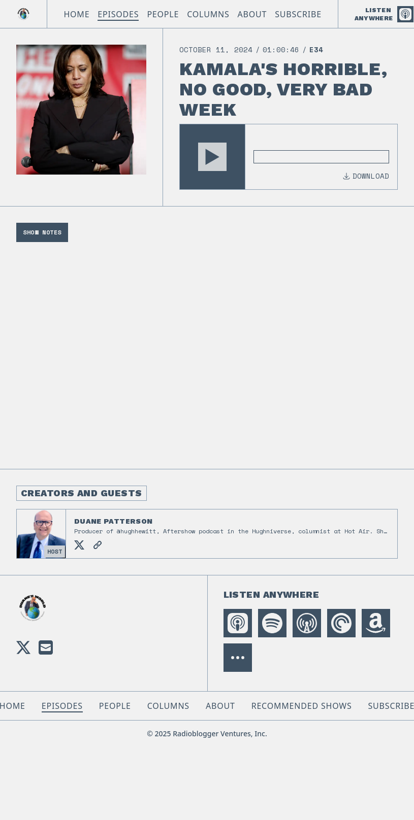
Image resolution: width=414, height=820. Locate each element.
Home (76, 14)
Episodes (118, 14)
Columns (208, 14)
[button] (212, 157)
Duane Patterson (113, 521)
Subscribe (298, 14)
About (252, 14)
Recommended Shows (301, 705)
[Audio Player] (288, 157)
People (163, 14)
